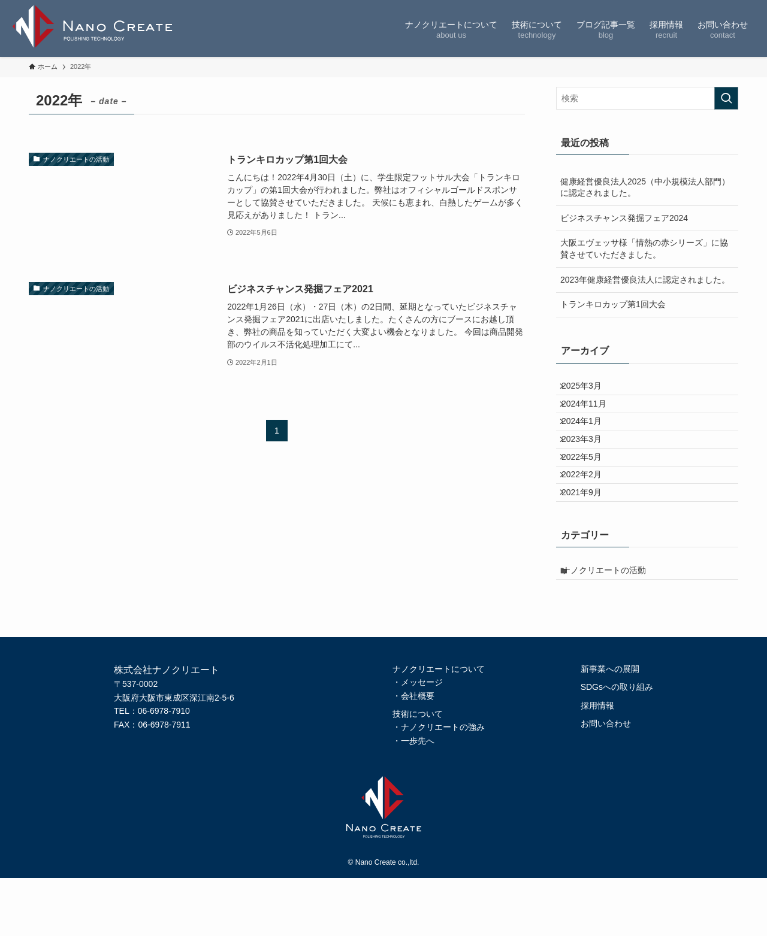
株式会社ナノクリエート (96, 28)
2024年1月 (589, 439)
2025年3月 (589, 389)
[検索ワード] (647, 98)
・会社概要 (413, 753)
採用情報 (597, 763)
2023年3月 (589, 464)
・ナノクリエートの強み (438, 785)
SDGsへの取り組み (617, 745)
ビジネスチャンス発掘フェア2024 (624, 218)
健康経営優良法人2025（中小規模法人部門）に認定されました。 (645, 187)
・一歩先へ (413, 798)
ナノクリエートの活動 (613, 624)
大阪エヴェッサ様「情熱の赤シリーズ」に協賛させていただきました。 (644, 248)
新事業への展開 (610, 726)
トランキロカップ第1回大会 (613, 304)
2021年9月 (589, 539)
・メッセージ (417, 740)
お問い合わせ (606, 781)
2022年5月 (589, 489)
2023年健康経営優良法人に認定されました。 (645, 279)
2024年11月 (591, 414)
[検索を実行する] (726, 98)
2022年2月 (589, 514)
